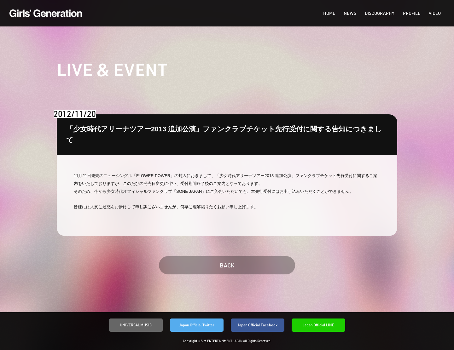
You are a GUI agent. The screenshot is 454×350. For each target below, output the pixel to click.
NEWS (350, 13)
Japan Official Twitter (196, 325)
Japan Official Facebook (257, 325)
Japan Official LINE (318, 325)
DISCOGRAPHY (379, 13)
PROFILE (411, 13)
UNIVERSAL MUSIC (136, 325)
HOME (329, 13)
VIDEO (435, 13)
